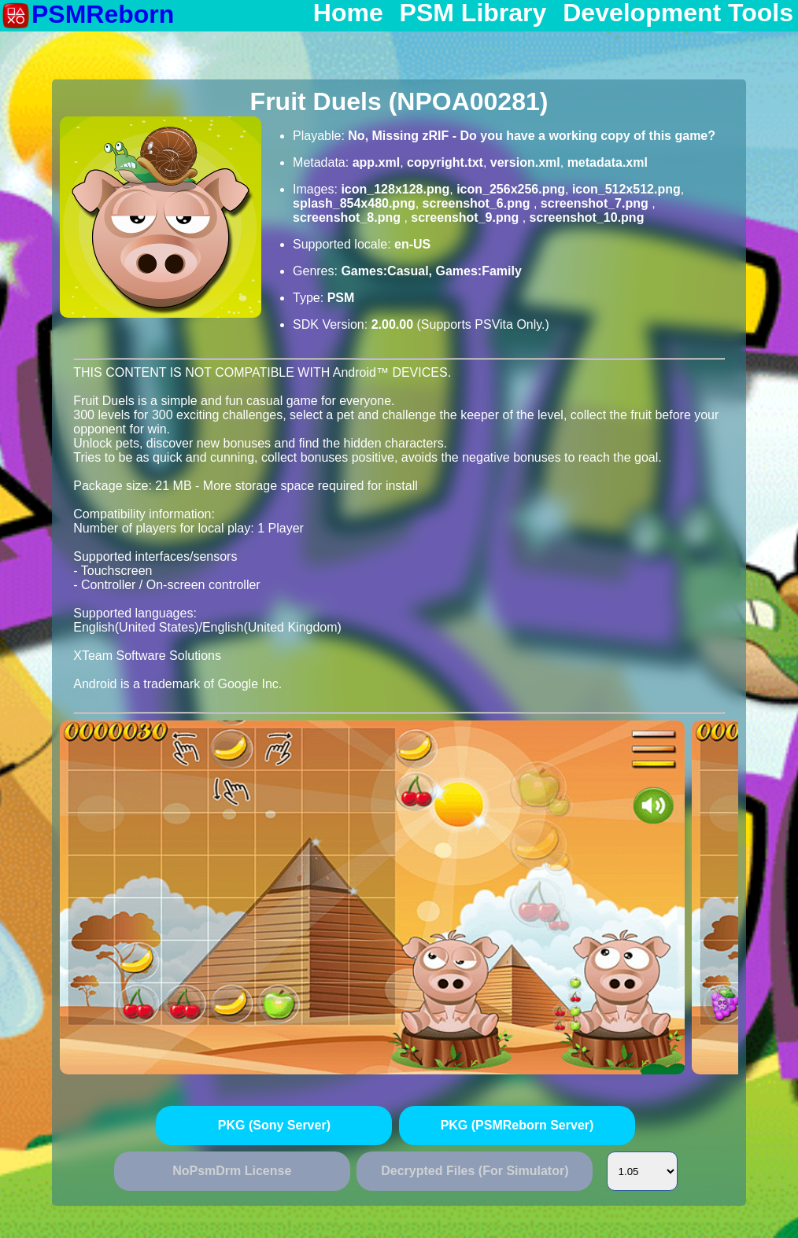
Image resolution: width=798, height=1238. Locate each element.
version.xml (525, 162)
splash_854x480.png (354, 203)
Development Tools (678, 13)
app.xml (376, 162)
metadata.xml (607, 162)
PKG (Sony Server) (274, 1125)
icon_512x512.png (626, 189)
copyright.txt (445, 162)
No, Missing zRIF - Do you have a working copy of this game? (531, 135)
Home (348, 13)
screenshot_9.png (466, 217)
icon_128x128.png (395, 189)
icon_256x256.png (510, 189)
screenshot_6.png (478, 203)
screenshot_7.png (596, 203)
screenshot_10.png (587, 217)
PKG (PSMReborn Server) (517, 1125)
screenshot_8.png (348, 217)
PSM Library (473, 13)
